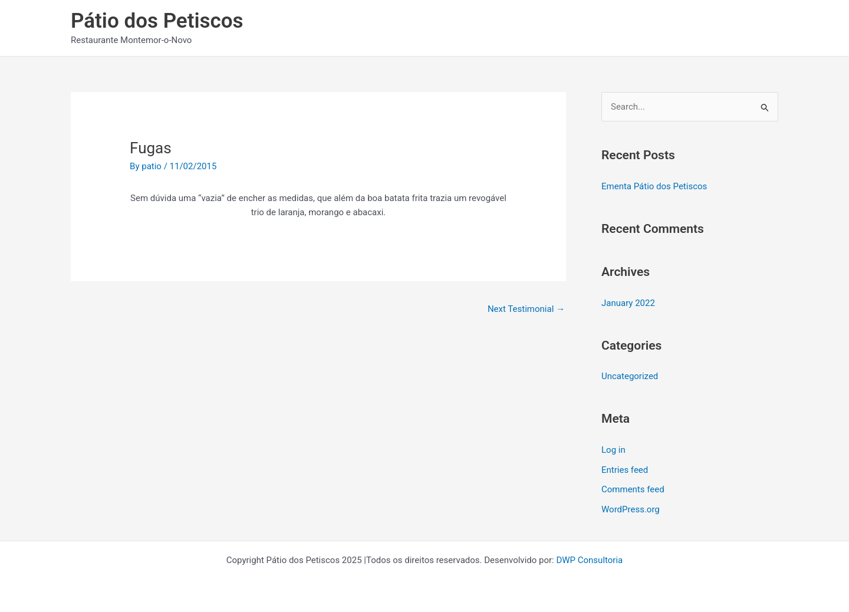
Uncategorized (629, 376)
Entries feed (624, 470)
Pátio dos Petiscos (157, 21)
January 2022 (628, 303)
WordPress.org (630, 509)
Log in (613, 450)
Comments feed (632, 489)
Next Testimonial (526, 309)
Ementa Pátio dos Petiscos (654, 186)
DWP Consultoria (589, 560)
